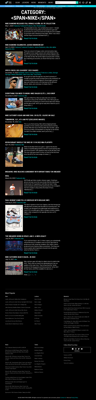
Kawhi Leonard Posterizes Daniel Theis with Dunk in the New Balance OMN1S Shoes (76, 326)
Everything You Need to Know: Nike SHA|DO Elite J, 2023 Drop (30, 93)
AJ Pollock (37, 321)
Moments (42, 3)
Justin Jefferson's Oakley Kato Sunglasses (15, 299)
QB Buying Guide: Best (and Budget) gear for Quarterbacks (16, 382)
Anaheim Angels (38, 350)
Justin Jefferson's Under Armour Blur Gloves (16, 310)
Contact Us (63, 397)
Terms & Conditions (69, 363)
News (33, 3)
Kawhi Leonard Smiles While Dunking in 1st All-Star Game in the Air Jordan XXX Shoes (76, 304)
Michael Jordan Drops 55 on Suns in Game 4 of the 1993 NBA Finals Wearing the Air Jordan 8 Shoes (76, 335)
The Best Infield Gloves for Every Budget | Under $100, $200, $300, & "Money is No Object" (18, 378)
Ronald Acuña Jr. (9, 6)
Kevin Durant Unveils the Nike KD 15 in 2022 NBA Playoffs (28, 142)
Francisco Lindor (46, 73)
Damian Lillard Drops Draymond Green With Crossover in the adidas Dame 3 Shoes (77, 308)
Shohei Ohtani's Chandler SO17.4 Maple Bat (15, 304)
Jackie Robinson (39, 47)
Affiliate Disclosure (68, 357)
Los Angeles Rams (39, 353)
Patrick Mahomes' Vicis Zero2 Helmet (14, 318)
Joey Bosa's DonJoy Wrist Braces (13, 321)
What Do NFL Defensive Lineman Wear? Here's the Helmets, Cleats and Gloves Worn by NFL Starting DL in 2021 (18, 373)
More (50, 3)
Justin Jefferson (51, 6)
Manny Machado (16, 74)
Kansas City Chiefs (39, 361)
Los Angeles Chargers (39, 364)
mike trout (26, 74)
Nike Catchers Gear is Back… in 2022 (20, 257)
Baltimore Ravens (38, 372)
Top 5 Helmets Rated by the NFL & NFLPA (15, 347)
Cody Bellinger (62, 6)
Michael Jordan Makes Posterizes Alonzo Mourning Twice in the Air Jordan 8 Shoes (76, 339)
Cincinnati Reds (38, 355)
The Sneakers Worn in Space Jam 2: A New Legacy (25, 236)
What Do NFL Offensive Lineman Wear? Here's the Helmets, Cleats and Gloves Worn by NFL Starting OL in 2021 (18, 358)
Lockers (25, 3)
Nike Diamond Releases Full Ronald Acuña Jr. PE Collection (30, 23)
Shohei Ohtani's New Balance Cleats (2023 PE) (16, 313)
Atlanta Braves (38, 366)
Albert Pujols (37, 324)
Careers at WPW (68, 355)
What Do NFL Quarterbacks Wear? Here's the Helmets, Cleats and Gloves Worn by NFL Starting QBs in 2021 (18, 363)
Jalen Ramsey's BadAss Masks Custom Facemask (17, 307)
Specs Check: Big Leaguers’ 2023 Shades (21, 70)
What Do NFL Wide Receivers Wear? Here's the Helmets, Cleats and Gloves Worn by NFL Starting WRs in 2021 (18, 388)
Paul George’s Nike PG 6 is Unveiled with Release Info (27, 200)
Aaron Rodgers (38, 304)
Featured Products (26, 26)
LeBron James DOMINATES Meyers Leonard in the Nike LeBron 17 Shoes (76, 331)
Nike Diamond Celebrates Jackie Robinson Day (24, 45)
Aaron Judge (37, 302)
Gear (17, 3)
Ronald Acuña (41, 26)
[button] (90, 3)
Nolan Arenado (41, 6)
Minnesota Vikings (39, 347)
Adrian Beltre (37, 313)
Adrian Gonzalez (38, 315)
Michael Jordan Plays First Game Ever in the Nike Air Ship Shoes (76, 300)
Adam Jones (37, 307)
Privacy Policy (67, 360)
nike (34, 26)
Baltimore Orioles (38, 369)
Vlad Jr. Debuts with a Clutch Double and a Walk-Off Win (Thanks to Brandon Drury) (76, 317)
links (54, 7)
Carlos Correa (29, 73)
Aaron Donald (37, 299)
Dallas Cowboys (38, 358)
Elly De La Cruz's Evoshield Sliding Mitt (14, 315)
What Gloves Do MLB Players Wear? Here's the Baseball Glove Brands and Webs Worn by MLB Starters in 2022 (16, 352)
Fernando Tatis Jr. (30, 6)
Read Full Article (30, 38)
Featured (17, 26)
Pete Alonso (71, 6)
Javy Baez (79, 6)
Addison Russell (38, 310)
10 (35, 275)
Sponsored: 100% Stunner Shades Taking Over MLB (17, 392)
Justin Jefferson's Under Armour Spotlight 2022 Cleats (18, 302)
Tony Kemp (37, 74)
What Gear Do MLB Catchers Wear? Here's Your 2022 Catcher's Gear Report (18, 367)
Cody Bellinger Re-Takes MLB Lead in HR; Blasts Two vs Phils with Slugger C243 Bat (77, 322)
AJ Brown (36, 318)
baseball (21, 73)
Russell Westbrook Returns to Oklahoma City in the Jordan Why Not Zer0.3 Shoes (76, 313)
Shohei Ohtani (19, 6)
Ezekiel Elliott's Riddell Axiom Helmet (14, 324)
